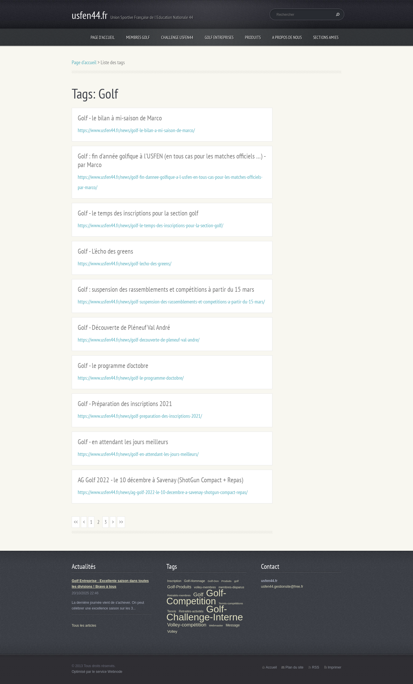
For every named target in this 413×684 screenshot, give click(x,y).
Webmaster (216, 625)
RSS (315, 667)
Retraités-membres (179, 595)
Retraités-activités (191, 611)
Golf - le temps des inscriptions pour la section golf (138, 213)
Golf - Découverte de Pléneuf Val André (124, 327)
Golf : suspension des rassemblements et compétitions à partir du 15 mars (166, 289)
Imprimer (334, 667)
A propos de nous (287, 37)
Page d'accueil (103, 37)
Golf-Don (213, 581)
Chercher (337, 14)
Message (233, 625)
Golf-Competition (196, 597)
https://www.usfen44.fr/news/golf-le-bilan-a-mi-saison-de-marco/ (136, 130)
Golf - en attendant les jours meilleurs (123, 441)
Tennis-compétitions (231, 603)
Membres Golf (138, 37)
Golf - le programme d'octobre (113, 365)
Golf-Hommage (194, 581)
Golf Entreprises (219, 37)
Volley (172, 631)
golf (236, 581)
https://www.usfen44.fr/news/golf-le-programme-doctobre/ (131, 378)
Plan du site (294, 667)
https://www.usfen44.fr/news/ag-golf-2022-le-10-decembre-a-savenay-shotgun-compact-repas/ (163, 492)
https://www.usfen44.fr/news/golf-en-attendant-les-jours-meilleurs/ (138, 454)
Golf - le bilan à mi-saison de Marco (120, 117)
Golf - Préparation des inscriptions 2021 (125, 403)
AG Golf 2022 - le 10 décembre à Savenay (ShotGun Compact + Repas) (160, 479)
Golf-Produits (179, 587)
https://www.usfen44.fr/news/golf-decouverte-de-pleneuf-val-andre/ (138, 339)
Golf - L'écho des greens (105, 251)
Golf (198, 594)
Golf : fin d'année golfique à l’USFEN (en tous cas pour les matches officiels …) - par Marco (171, 160)
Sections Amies (325, 37)
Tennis (171, 611)
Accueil (271, 667)
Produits (253, 37)
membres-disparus (231, 587)
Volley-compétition (186, 625)
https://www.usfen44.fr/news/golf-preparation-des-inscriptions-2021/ (140, 416)
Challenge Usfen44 (177, 37)
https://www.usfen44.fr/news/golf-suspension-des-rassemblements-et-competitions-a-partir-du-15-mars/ (171, 301)
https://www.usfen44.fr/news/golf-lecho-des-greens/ (124, 263)
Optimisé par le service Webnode (97, 672)
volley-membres (205, 587)
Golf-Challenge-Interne (204, 613)
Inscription (174, 581)
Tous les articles (84, 626)
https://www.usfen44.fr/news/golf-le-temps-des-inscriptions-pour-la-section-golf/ (150, 225)
